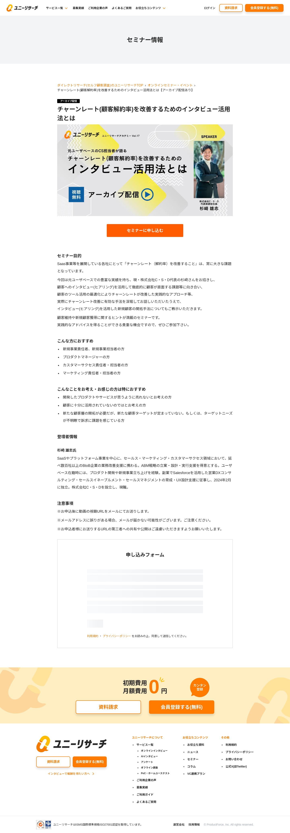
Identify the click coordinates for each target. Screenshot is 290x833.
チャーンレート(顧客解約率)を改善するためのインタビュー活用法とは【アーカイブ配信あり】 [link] (125, 90)
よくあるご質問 (122, 8)
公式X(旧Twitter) (236, 766)
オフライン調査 (149, 767)
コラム (191, 766)
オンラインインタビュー (154, 750)
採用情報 (194, 824)
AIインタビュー (149, 756)
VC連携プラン (196, 773)
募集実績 (78, 8)
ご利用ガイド (145, 794)
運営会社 (178, 824)
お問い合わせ (234, 759)
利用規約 (92, 636)
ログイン (209, 8)
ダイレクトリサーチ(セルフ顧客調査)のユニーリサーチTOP (100, 85)
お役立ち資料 (195, 744)
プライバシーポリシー (117, 636)
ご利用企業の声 (98, 8)
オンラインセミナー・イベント (170, 85)
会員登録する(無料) (264, 8)
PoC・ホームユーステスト (155, 773)
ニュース (192, 752)
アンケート (147, 762)
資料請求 (231, 8)
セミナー (193, 759)
